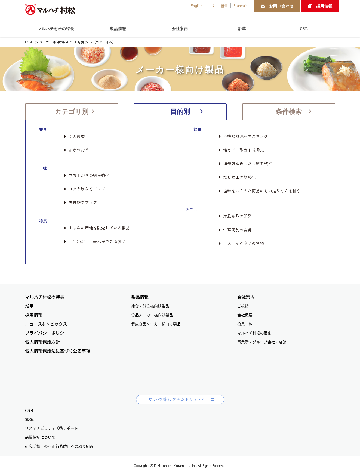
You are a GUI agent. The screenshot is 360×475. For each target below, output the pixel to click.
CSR (29, 410)
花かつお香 (76, 150)
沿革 (29, 306)
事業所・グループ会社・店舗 (262, 341)
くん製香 (74, 136)
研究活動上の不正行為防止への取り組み (59, 446)
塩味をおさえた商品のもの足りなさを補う (260, 190)
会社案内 (246, 297)
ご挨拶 (243, 305)
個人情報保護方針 (42, 342)
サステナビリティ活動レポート (51, 428)
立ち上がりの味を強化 (86, 175)
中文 (211, 5)
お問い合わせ (277, 6)
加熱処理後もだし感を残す (245, 163)
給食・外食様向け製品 (150, 305)
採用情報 (320, 6)
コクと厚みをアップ (84, 189)
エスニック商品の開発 (241, 243)
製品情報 (140, 297)
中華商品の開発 (235, 229)
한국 (224, 5)
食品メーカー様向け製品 (152, 314)
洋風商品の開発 (235, 216)
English (196, 5)
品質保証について (40, 437)
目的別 (186, 111)
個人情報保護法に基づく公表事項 (57, 351)
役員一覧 (245, 323)
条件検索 (294, 111)
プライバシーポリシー (47, 333)
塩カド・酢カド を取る (242, 150)
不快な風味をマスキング (243, 136)
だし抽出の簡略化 (237, 177)
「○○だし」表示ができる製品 (95, 241)
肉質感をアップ (80, 202)
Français (240, 5)
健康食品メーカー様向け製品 (156, 323)
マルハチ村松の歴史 (254, 332)
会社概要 (245, 314)
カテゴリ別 (75, 111)
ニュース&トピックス (46, 324)
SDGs (29, 419)
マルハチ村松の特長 (44, 297)
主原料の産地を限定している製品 (97, 228)
